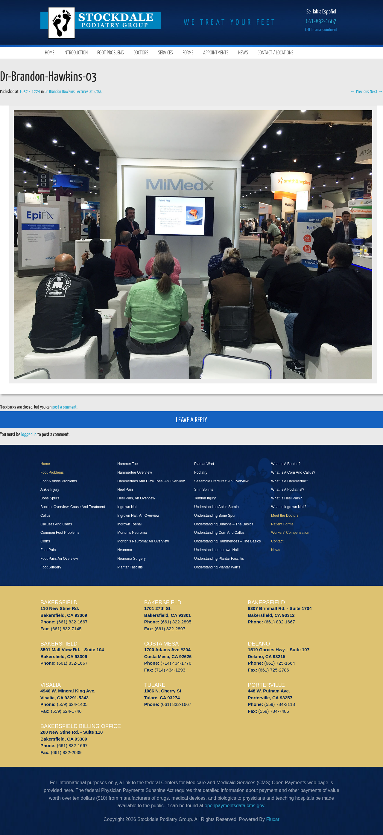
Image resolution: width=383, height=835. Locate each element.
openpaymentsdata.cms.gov (234, 805)
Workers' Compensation (290, 532)
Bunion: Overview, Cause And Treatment (72, 507)
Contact (277, 541)
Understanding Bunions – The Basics (223, 524)
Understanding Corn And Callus (219, 532)
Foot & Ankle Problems (58, 481)
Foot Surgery (50, 567)
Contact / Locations (276, 52)
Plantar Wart (204, 464)
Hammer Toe (127, 464)
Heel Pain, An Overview (136, 498)
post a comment (64, 406)
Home (49, 52)
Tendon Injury (205, 498)
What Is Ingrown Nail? (288, 507)
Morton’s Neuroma (132, 532)
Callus (45, 515)
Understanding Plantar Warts (217, 567)
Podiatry (200, 472)
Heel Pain (125, 489)
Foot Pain (48, 550)
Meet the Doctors (284, 515)
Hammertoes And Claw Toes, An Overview (151, 481)
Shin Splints (203, 489)
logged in (29, 434)
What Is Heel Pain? (286, 498)
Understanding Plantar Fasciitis (219, 558)
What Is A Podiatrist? (287, 489)
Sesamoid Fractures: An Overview (221, 481)
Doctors (140, 52)
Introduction (76, 52)
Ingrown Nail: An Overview (138, 515)
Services (165, 52)
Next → (376, 91)
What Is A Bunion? (285, 464)
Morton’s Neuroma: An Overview (143, 541)
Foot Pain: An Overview (59, 558)
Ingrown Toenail (129, 524)
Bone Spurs (49, 498)
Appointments (216, 52)
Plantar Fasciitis (130, 567)
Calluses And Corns (56, 524)
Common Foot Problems (59, 532)
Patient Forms (282, 524)
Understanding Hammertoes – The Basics (227, 541)
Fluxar (272, 819)
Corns (45, 541)
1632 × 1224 (29, 91)
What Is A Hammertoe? (289, 481)
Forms (188, 52)
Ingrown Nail (127, 507)
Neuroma (124, 550)
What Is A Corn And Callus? (293, 472)
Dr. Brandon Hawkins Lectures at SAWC (73, 91)
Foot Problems (110, 52)
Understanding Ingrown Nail (216, 550)
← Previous (359, 91)
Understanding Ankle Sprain (216, 507)
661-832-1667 (321, 21)
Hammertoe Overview (134, 472)
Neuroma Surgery (131, 558)
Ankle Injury (49, 489)
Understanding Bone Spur (214, 515)
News (243, 52)
